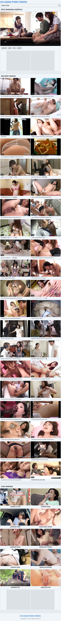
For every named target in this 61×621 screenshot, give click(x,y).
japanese (4, 48)
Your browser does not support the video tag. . (30, 29)
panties (19, 48)
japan (9, 48)
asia (14, 48)
